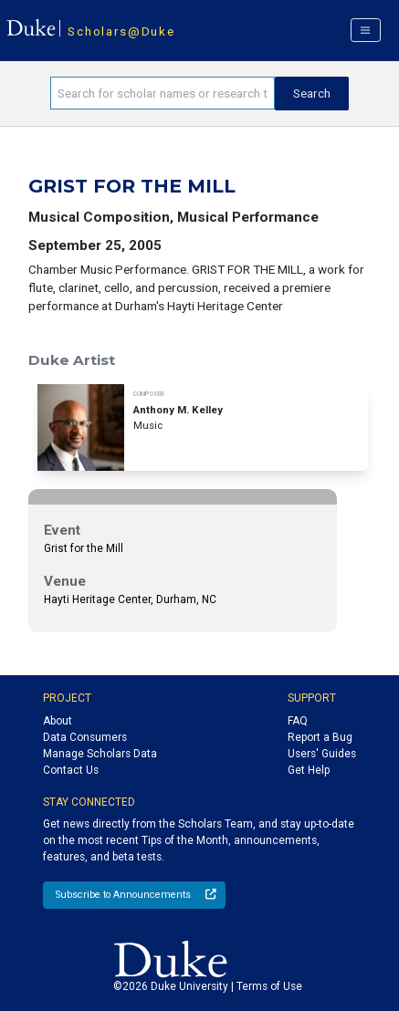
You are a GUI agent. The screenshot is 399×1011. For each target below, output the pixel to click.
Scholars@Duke (121, 31)
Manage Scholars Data (100, 753)
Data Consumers (85, 737)
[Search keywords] (162, 93)
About (57, 720)
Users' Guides (322, 753)
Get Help (309, 770)
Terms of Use (269, 986)
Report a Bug (320, 737)
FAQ (298, 720)
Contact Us (71, 770)
